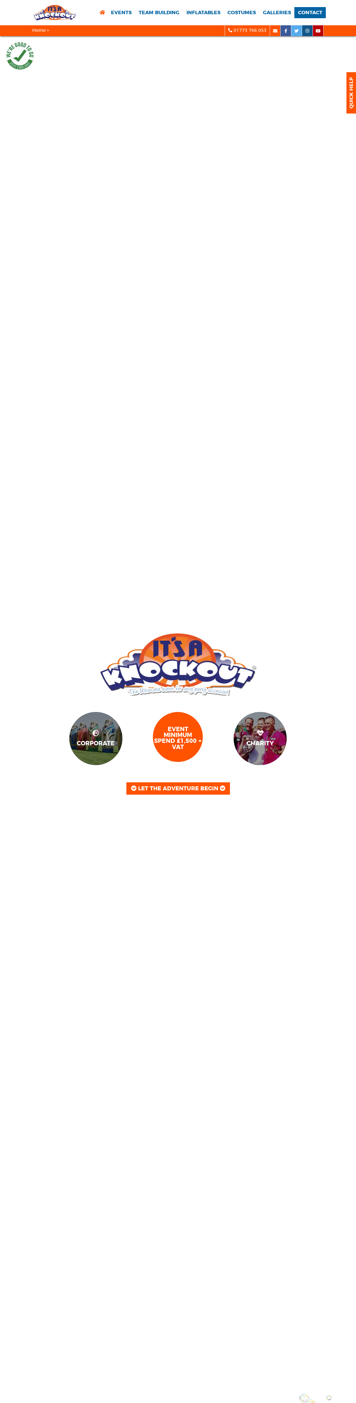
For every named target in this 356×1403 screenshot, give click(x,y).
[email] (275, 30)
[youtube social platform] (318, 30)
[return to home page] (102, 13)
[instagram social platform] (307, 30)
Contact (310, 12)
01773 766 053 (247, 30)
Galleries (277, 12)
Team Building (159, 12)
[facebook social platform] (285, 30)
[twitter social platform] (296, 30)
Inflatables (203, 12)
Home (39, 30)
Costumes (241, 12)
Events (121, 12)
